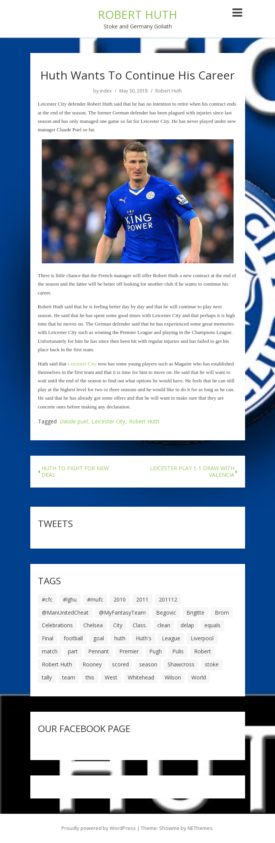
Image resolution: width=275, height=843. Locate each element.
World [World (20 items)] (198, 677)
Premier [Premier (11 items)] (129, 651)
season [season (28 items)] (148, 664)
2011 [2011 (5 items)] (142, 599)
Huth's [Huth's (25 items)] (143, 638)
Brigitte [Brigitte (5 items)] (195, 612)
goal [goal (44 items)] (98, 638)
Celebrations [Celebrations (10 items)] (57, 625)
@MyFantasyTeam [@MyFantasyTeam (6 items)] (122, 612)
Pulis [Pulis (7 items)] (178, 651)
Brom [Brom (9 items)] (222, 612)
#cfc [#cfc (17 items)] (47, 599)
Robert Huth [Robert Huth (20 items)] (57, 664)
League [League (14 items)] (171, 638)
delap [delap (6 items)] (187, 625)
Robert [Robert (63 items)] (202, 651)
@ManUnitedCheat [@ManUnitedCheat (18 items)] (65, 612)
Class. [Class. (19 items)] (140, 625)
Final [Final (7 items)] (47, 638)
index (106, 91)
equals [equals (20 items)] (212, 625)
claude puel (74, 421)
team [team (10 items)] (68, 677)
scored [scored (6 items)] (120, 664)
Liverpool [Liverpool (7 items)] (202, 638)
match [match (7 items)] (50, 651)
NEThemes (200, 828)
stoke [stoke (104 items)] (212, 664)
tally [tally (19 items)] (47, 677)
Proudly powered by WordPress (98, 828)
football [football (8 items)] (73, 638)
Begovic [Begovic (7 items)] (166, 612)
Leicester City (108, 421)
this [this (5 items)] (90, 677)
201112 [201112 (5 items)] (168, 599)
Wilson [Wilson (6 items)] (173, 677)
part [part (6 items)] (73, 651)
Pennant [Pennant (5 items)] (98, 651)
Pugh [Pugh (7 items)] (155, 651)
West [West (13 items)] (111, 677)
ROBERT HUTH (137, 14)
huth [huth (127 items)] (119, 638)
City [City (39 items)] (117, 625)
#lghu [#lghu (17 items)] (70, 599)
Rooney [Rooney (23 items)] (92, 664)
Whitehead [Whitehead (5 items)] (141, 677)
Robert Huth (168, 91)
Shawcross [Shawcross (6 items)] (181, 664)
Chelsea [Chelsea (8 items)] (93, 625)
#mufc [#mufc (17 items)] (95, 599)
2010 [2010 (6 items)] (120, 599)
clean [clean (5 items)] (163, 625)
